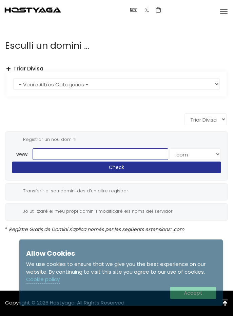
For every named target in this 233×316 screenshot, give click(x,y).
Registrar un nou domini (44, 139)
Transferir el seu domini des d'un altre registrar (70, 191)
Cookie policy (43, 279)
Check (116, 167)
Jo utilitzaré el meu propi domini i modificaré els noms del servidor (92, 211)
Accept (193, 292)
